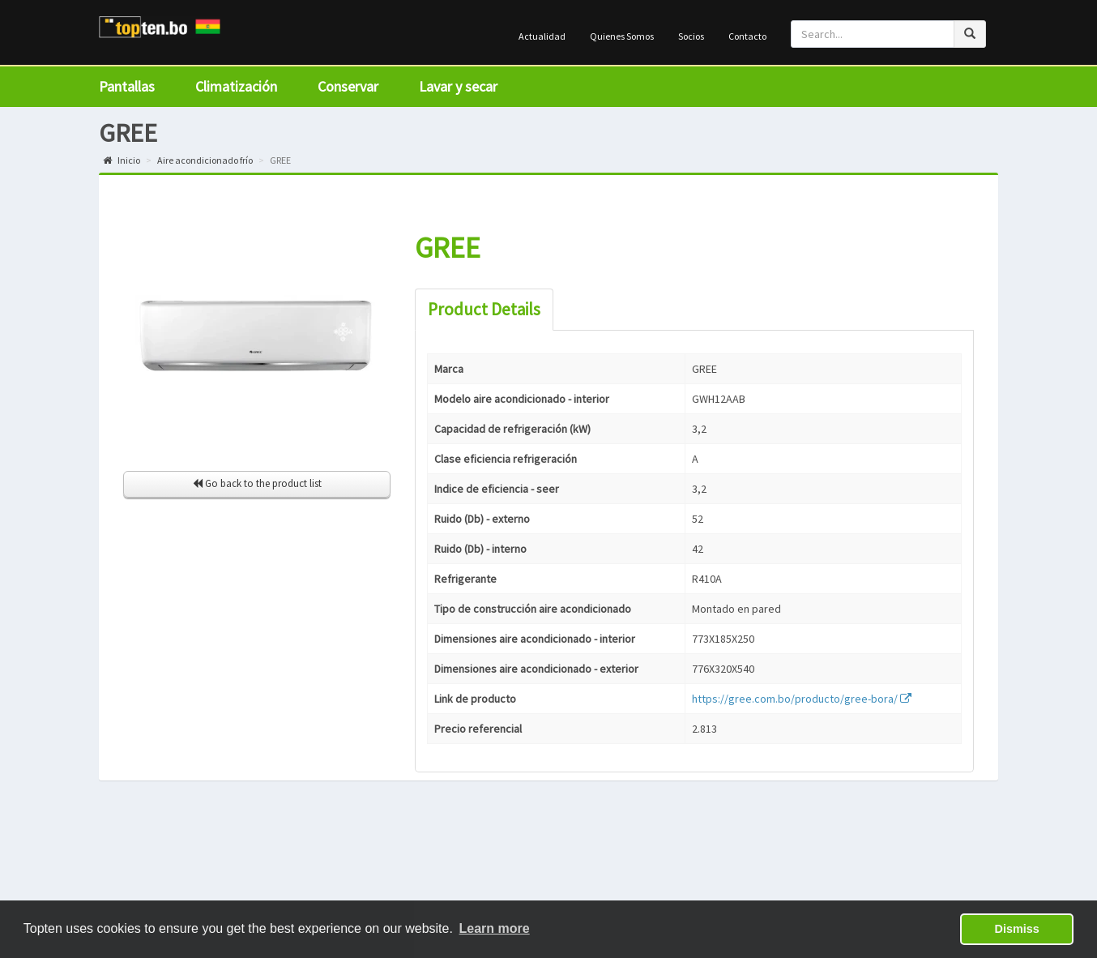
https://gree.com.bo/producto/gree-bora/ (801, 698)
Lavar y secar (458, 86)
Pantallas (127, 86)
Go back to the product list (257, 483)
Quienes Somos (622, 36)
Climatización (236, 86)
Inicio (121, 160)
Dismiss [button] (1017, 928)
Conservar (348, 86)
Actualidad (542, 36)
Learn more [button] (494, 928)
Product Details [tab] (484, 309)
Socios (691, 36)
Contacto (747, 36)
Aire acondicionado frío (205, 160)
